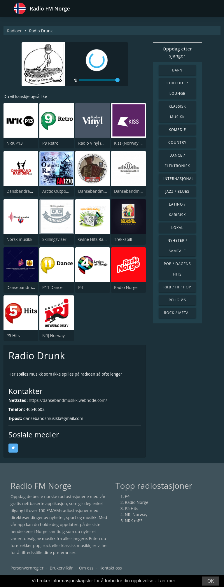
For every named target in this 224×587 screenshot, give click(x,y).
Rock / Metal (177, 312)
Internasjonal (178, 178)
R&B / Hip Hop (177, 287)
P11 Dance (52, 287)
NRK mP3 (134, 520)
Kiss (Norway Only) (131, 143)
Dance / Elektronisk (177, 160)
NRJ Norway (53, 335)
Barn (177, 70)
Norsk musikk (19, 239)
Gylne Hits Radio (93, 239)
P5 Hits (13, 335)
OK (210, 581)
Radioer (14, 31)
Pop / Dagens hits (177, 269)
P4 (80, 287)
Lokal (177, 227)
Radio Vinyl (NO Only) (98, 143)
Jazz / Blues (177, 191)
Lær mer (166, 580)
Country (177, 142)
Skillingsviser (54, 239)
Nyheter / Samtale (177, 245)
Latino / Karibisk (177, 209)
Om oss (86, 568)
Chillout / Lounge (177, 88)
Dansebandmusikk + (133, 191)
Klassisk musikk (177, 111)
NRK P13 (14, 143)
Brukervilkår (61, 568)
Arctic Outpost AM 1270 (64, 191)
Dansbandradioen (23, 191)
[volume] (99, 80)
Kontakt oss (110, 568)
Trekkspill (123, 239)
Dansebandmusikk (95, 191)
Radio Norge (126, 287)
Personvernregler (26, 568)
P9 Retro (50, 143)
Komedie (177, 129)
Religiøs (177, 299)
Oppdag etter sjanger (177, 52)
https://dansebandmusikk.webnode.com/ (68, 400)
